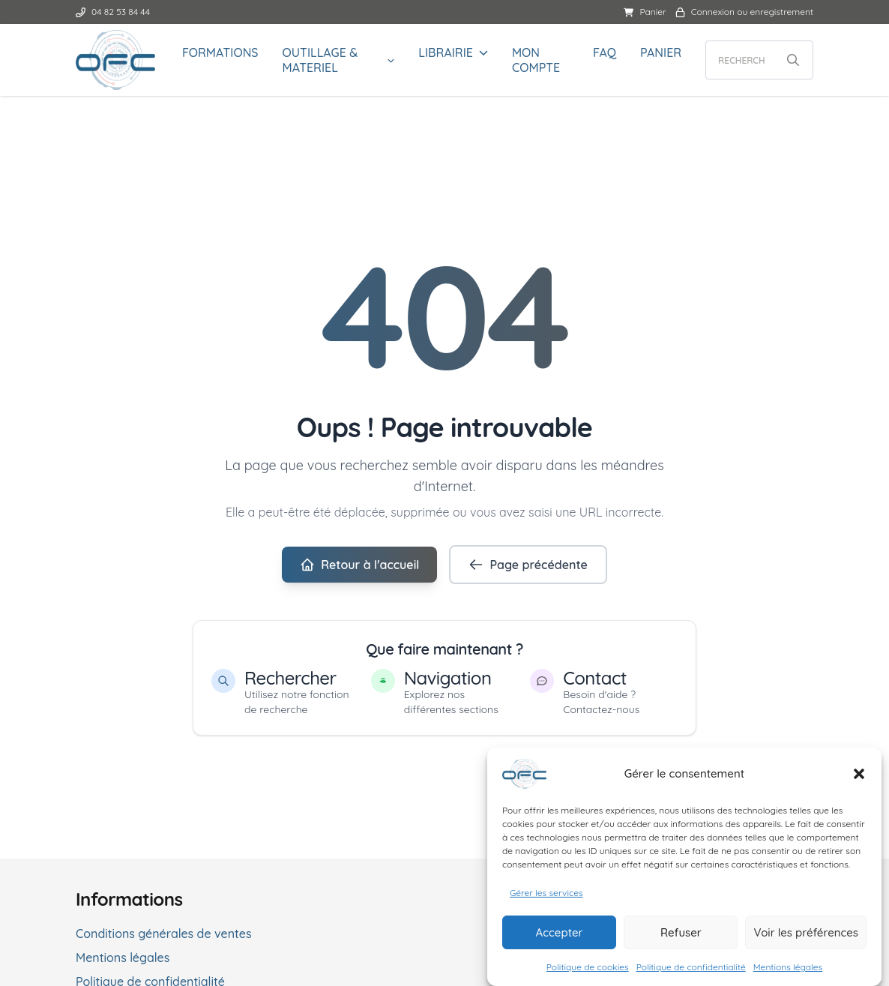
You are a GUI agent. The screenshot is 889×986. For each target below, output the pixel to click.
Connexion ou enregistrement (744, 11)
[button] (859, 777)
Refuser (681, 936)
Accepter (559, 936)
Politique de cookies (587, 970)
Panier (645, 11)
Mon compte (536, 60)
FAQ (604, 52)
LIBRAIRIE (445, 52)
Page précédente (527, 564)
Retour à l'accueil (359, 564)
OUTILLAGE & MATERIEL (320, 60)
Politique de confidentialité (691, 970)
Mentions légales (787, 970)
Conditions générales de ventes (164, 933)
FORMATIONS (220, 52)
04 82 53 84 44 (113, 11)
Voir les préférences (805, 936)
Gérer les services (546, 896)
